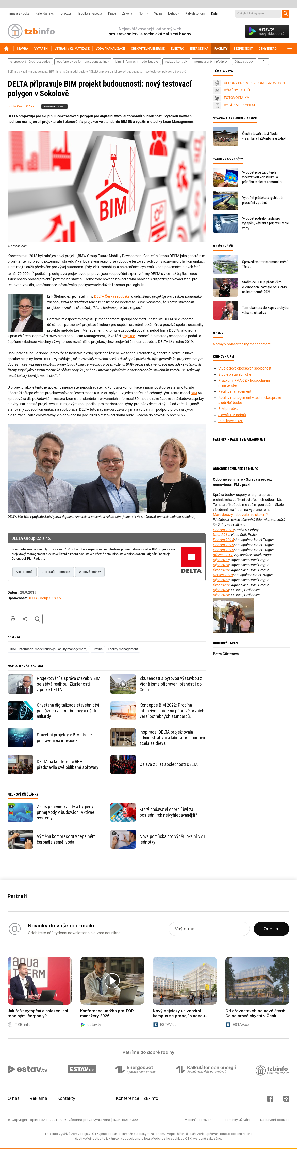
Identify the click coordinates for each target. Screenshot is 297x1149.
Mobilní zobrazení (198, 1120)
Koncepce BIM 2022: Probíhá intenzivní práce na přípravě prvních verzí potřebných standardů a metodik (172, 710)
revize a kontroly (176, 61)
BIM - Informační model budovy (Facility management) (49, 649)
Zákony (127, 13)
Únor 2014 (221, 535)
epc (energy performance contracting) (83, 61)
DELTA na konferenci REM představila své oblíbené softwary (67, 764)
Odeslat (271, 928)
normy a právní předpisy (211, 61)
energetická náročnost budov (30, 61)
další (263, 61)
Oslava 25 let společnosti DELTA (169, 764)
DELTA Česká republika (112, 296)
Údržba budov (244, 61)
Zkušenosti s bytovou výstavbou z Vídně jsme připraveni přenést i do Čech (171, 684)
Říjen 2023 (221, 585)
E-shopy (173, 13)
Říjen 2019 (221, 570)
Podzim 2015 (223, 545)
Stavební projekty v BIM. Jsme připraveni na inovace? (64, 737)
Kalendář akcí (45, 13)
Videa (158, 13)
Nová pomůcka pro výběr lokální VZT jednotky (172, 839)
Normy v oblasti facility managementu (243, 344)
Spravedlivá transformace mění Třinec (264, 264)
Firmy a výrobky (18, 13)
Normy (143, 13)
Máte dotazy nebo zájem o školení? (240, 515)
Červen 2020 (223, 575)
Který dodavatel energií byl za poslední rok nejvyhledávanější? (168, 812)
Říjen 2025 (221, 595)
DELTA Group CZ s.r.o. (22, 106)
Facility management (34, 71)
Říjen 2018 (221, 565)
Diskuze (66, 13)
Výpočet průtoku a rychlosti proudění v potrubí (262, 200)
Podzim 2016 (223, 550)
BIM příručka (228, 409)
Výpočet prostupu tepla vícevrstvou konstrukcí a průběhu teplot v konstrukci (262, 177)
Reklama (38, 1098)
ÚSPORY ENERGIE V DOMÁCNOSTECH (254, 83)
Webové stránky (90, 572)
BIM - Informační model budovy (68, 71)
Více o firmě (24, 572)
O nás (14, 1098)
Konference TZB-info (137, 1098)
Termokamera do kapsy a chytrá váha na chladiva (265, 310)
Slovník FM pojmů (232, 415)
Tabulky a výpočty (89, 13)
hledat (37, 619)
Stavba (98, 649)
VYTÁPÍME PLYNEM (239, 105)
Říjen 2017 (221, 560)
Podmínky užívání (236, 1120)
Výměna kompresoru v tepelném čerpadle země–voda (66, 839)
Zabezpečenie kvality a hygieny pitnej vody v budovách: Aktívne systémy (65, 812)
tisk (13, 619)
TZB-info (13, 71)
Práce (112, 13)
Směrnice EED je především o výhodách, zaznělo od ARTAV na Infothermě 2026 (264, 287)
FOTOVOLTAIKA (236, 98)
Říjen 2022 (221, 580)
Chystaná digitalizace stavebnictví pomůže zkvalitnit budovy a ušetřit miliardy (68, 710)
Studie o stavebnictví (234, 374)
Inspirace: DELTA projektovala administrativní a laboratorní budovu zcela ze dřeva (172, 737)
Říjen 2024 (221, 590)
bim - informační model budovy (137, 61)
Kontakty (66, 1098)
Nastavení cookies (274, 1120)
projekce (128, 336)
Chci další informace (56, 572)
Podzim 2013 (223, 530)
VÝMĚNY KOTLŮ (237, 90)
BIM (194, 393)
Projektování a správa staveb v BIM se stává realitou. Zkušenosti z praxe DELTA (68, 684)
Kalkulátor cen (195, 13)
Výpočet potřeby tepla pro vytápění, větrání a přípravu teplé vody (265, 223)
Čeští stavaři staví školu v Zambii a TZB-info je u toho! (264, 136)
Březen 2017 (223, 555)
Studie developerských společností (245, 368)
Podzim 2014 (223, 540)
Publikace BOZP (230, 421)
